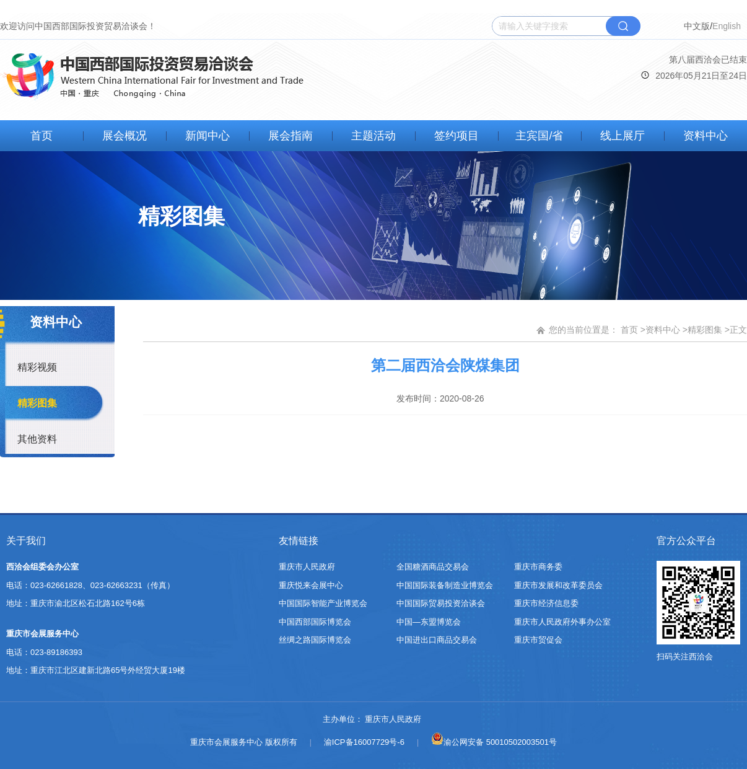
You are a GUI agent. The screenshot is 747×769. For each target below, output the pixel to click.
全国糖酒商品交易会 (432, 566)
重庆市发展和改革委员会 (558, 585)
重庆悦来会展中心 (311, 585)
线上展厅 (622, 136)
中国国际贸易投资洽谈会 (440, 603)
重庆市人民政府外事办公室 (562, 621)
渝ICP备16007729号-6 (364, 742)
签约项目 (456, 136)
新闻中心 (207, 136)
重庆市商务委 (538, 566)
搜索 (623, 26)
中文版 (697, 26)
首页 (41, 136)
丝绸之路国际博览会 (315, 639)
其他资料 (37, 439)
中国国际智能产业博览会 (323, 603)
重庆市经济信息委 (546, 603)
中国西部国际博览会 (315, 621)
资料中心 (705, 136)
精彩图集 (37, 403)
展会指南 (290, 136)
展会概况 (124, 136)
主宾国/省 (539, 136)
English (726, 26)
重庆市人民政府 (307, 566)
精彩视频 (37, 367)
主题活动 (373, 136)
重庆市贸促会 (538, 639)
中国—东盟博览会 (428, 621)
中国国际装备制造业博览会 (444, 585)
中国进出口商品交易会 (436, 639)
